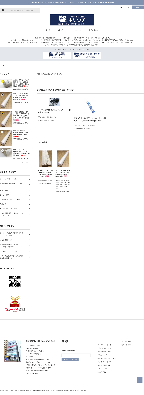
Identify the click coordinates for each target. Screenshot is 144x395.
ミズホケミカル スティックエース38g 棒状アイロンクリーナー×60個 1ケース (89, 119)
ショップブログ (102, 369)
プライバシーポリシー (105, 362)
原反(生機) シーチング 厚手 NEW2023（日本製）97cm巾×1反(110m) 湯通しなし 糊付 (45, 173)
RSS (99, 372)
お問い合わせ (93, 30)
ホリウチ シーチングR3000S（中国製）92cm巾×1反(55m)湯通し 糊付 (21, 133)
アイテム (137, 7)
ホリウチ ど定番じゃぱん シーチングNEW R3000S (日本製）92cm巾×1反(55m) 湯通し (20, 96)
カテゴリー (62, 30)
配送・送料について (104, 351)
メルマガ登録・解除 (104, 365)
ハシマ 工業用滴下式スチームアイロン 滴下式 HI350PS (54, 111)
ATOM (104, 372)
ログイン (126, 7)
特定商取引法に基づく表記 (106, 358)
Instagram (78, 30)
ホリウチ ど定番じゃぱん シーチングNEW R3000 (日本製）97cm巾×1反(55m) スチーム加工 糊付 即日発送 (21, 116)
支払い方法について (104, 348)
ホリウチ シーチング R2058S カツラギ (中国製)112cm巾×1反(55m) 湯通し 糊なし (21, 152)
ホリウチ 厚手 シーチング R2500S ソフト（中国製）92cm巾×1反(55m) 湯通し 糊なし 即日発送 (21, 83)
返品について (102, 355)
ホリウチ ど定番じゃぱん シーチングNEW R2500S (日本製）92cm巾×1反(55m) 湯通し (62, 173)
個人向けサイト (63, 42)
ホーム (48, 30)
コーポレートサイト (104, 345)
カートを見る (126, 341)
